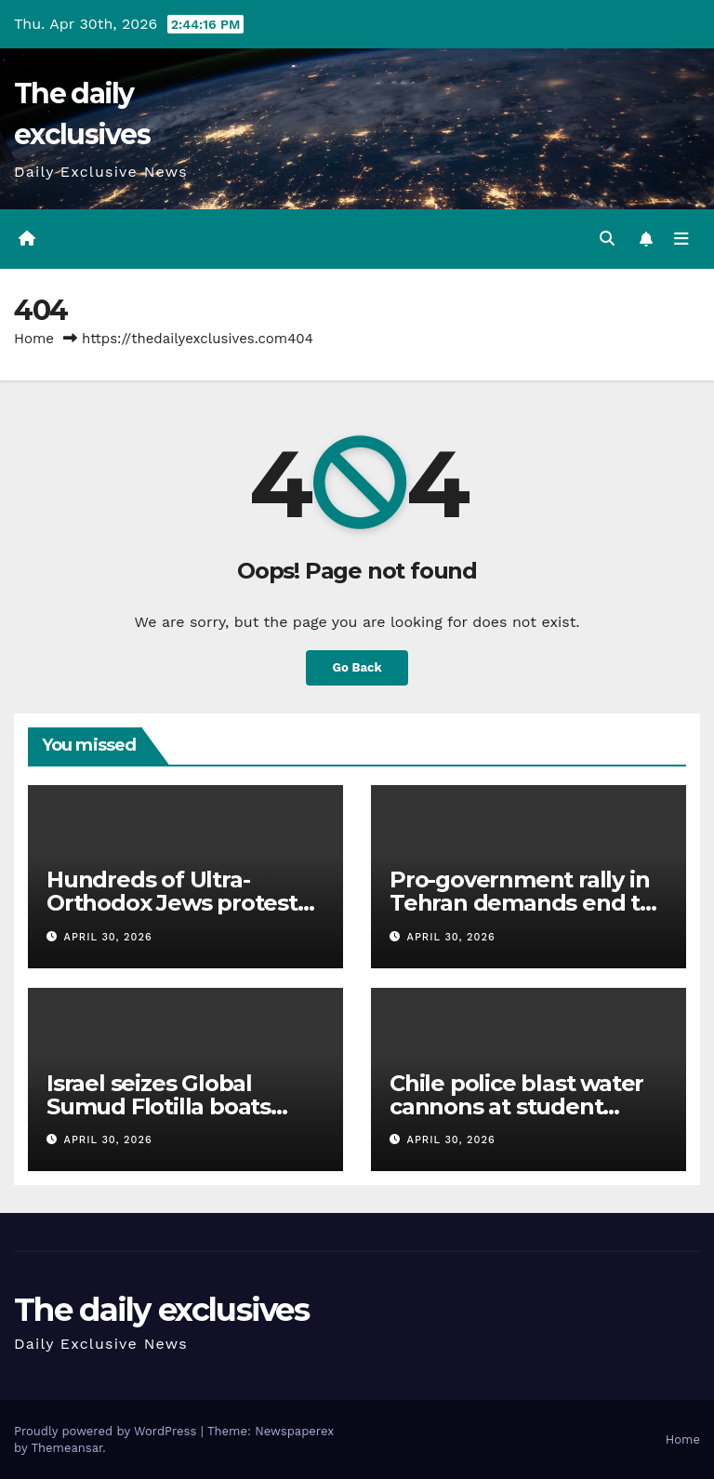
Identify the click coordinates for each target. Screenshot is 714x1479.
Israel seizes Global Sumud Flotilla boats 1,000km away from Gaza (181, 1106)
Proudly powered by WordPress (107, 1430)
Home (34, 338)
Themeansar (66, 1447)
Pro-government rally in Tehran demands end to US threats (522, 902)
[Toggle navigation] (681, 239)
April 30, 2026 (108, 936)
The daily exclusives (161, 1309)
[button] (607, 238)
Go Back (357, 667)
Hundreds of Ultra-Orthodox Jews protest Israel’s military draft (172, 902)
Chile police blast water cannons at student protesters (516, 1106)
